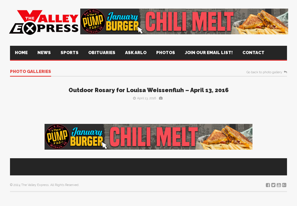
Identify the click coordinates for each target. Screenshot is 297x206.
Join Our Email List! (209, 52)
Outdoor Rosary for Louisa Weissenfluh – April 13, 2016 (149, 90)
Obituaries (101, 52)
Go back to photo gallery (264, 72)
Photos (165, 52)
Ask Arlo (136, 52)
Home (21, 52)
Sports (70, 52)
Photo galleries (30, 72)
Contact (253, 52)
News (44, 52)
